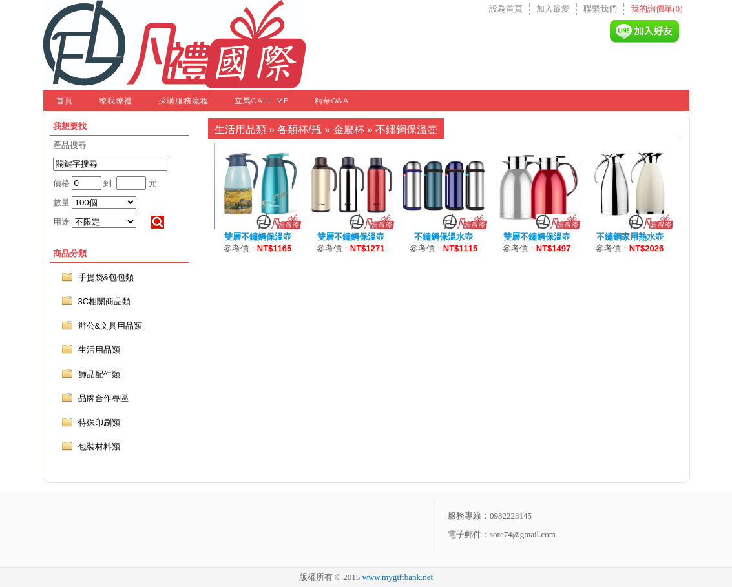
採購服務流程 (183, 100)
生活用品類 (240, 129)
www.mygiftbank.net (398, 577)
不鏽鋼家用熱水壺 (630, 237)
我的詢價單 (656, 9)
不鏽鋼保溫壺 (406, 129)
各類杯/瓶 (299, 129)
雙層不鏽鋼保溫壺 (257, 237)
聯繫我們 (600, 9)
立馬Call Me (262, 100)
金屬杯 (348, 129)
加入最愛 (553, 9)
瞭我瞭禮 (115, 100)
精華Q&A (332, 100)
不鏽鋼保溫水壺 (443, 237)
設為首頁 (506, 9)
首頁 (64, 100)
